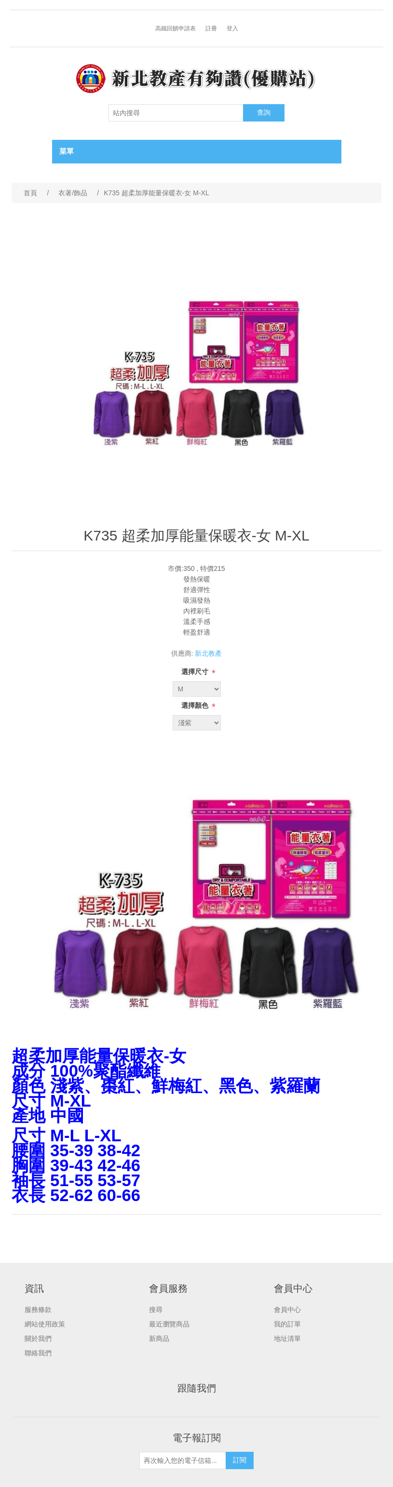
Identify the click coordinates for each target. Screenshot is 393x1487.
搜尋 (156, 1309)
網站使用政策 (45, 1324)
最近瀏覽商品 (169, 1324)
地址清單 (287, 1338)
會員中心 (287, 1309)
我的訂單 (287, 1324)
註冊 (211, 28)
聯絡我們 (38, 1353)
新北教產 (208, 653)
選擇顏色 (195, 705)
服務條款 (38, 1309)
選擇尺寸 (195, 672)
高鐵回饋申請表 (175, 28)
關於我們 (38, 1338)
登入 (232, 28)
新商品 (159, 1338)
